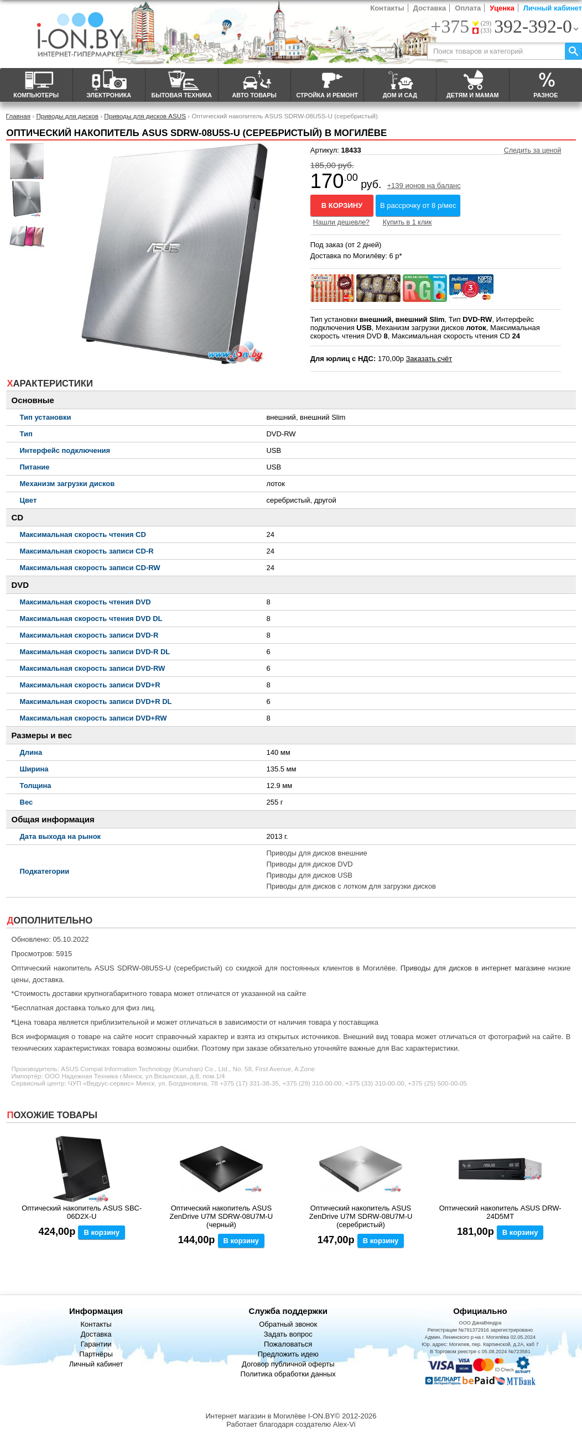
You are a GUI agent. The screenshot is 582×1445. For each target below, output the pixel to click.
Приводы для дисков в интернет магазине (473, 968)
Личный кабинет (552, 8)
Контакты (387, 8)
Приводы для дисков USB (309, 875)
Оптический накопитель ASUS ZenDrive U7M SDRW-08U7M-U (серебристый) (361, 1216)
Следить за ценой (533, 150)
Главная (18, 115)
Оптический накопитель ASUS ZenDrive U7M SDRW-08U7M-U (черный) (221, 1216)
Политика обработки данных (288, 1374)
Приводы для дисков (67, 115)
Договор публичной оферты (288, 1364)
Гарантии (96, 1344)
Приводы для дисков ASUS (145, 115)
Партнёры (95, 1354)
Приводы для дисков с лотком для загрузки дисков (350, 886)
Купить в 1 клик (407, 222)
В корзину (342, 205)
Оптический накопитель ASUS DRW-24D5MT (500, 1212)
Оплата (468, 8)
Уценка (502, 8)
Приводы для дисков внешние (316, 853)
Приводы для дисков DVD (309, 864)
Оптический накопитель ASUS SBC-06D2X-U (82, 1212)
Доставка (429, 8)
